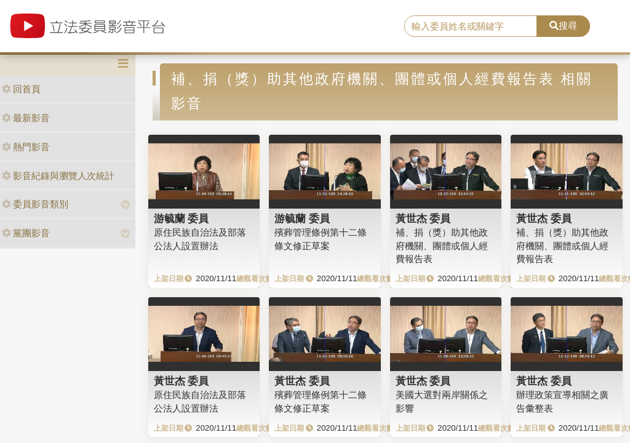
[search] (470, 26)
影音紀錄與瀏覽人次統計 (58, 175)
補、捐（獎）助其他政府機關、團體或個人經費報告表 (442, 245)
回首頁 (21, 89)
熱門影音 (26, 147)
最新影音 (26, 118)
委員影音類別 (35, 204)
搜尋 (563, 25)
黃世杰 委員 (423, 218)
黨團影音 (26, 233)
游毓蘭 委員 (181, 218)
